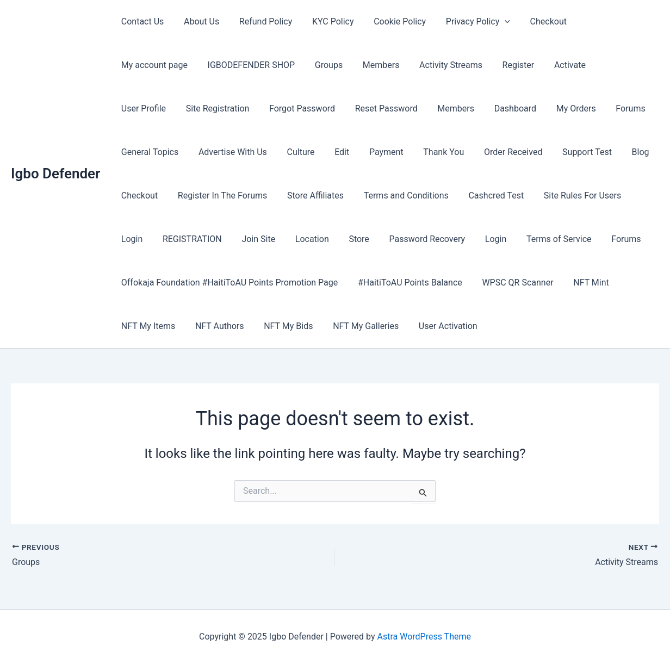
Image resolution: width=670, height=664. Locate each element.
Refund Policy (259, 21)
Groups (238, 65)
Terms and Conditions (236, 195)
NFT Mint (582, 282)
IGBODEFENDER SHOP (163, 65)
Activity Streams (355, 65)
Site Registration (597, 65)
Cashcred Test (324, 195)
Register (421, 65)
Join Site (596, 195)
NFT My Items (146, 326)
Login (474, 195)
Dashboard (358, 108)
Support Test (407, 152)
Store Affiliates (148, 195)
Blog (458, 152)
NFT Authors (215, 326)
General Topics (529, 108)
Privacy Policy (464, 22)
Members (288, 65)
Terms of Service (373, 239)
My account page (601, 21)
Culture (133, 152)
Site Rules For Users (407, 195)
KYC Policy (324, 21)
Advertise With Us (609, 108)
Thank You (269, 152)
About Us (197, 21)
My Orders (417, 108)
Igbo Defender (55, 173)
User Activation (436, 326)
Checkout (531, 21)
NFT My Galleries (357, 326)
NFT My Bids (282, 326)
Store (181, 239)
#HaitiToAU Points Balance (406, 282)
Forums (468, 108)
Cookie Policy (388, 21)
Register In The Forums (583, 152)
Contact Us (141, 21)
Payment (214, 152)
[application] (491, 22)
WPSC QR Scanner (511, 282)
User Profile (525, 65)
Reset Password (234, 108)
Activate (470, 65)
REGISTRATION (532, 195)
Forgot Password (152, 108)
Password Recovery (247, 239)
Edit (172, 152)
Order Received (336, 152)
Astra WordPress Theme (424, 636)
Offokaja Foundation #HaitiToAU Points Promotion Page (228, 282)
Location (136, 239)
